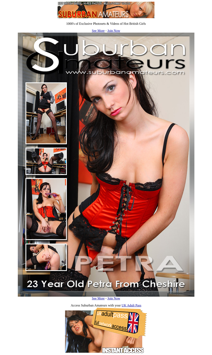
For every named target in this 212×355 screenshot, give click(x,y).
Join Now (113, 30)
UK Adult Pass (131, 305)
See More (98, 30)
